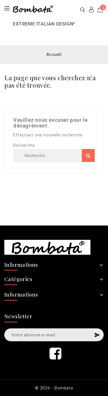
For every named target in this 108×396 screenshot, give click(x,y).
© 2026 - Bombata (54, 388)
